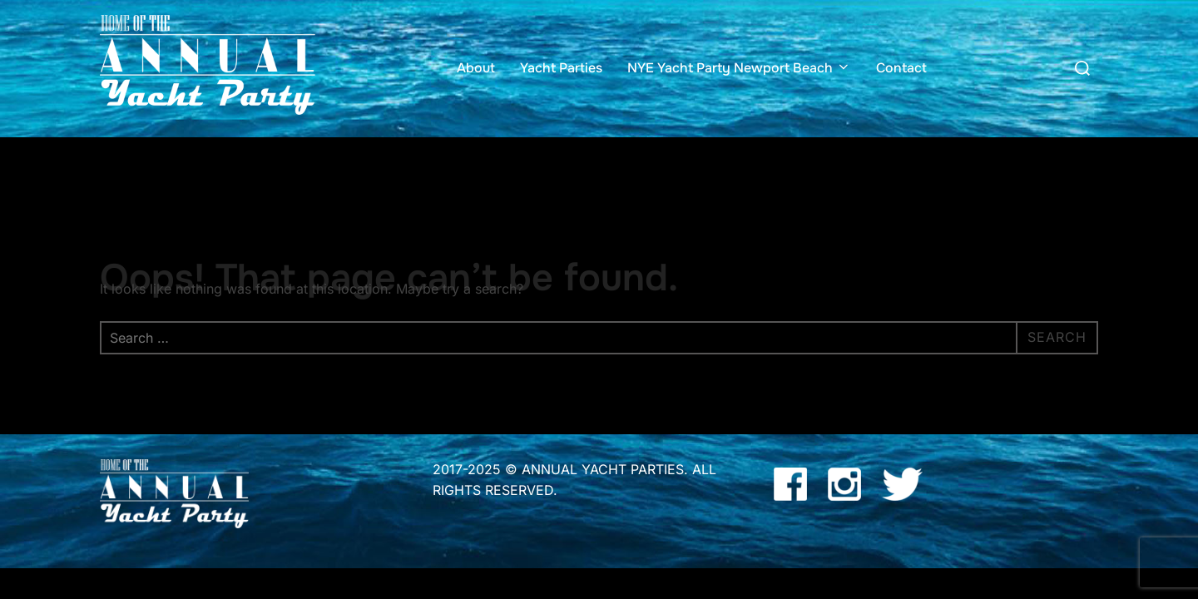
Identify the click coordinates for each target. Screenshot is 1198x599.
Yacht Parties (561, 68)
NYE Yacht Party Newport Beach (739, 68)
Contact (901, 68)
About (476, 68)
